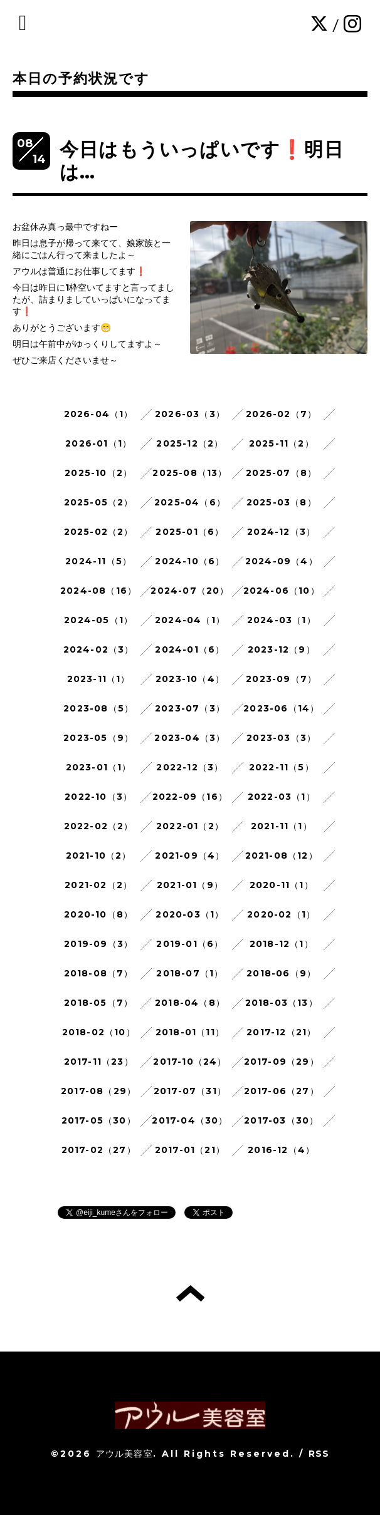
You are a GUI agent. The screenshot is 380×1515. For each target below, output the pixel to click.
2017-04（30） (190, 1120)
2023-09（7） (281, 679)
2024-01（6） (189, 649)
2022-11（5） (281, 767)
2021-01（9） (190, 885)
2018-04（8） (190, 1002)
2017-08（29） (98, 1091)
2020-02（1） (281, 914)
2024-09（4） (281, 561)
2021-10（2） (99, 855)
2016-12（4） (281, 1150)
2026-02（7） (281, 414)
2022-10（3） (98, 796)
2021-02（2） (98, 885)
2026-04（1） (99, 414)
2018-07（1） (189, 973)
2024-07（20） (189, 590)
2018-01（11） (190, 1032)
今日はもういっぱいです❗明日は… (202, 161)
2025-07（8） (281, 472)
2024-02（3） (98, 649)
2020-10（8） (98, 914)
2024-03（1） (281, 620)
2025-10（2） (98, 472)
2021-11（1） (281, 826)
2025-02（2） (99, 531)
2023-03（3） (281, 737)
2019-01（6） (189, 943)
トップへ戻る (190, 1293)
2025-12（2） (189, 443)
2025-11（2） (281, 443)
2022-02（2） (99, 826)
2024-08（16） (98, 590)
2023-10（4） (190, 679)
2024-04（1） (190, 620)
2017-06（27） (281, 1091)
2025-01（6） (190, 531)
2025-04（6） (190, 502)
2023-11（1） (98, 679)
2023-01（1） (99, 767)
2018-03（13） (281, 1002)
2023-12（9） (281, 649)
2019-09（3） (98, 943)
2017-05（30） (98, 1120)
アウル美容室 (124, 1453)
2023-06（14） (281, 708)
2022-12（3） (189, 767)
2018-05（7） (98, 1002)
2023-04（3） (189, 737)
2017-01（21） (190, 1150)
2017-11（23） (99, 1061)
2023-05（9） (98, 737)
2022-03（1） (281, 796)
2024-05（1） (98, 620)
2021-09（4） (189, 855)
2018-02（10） (98, 1032)
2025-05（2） (99, 502)
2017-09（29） (281, 1061)
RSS (319, 1453)
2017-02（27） (98, 1150)
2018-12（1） (282, 943)
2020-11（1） (282, 885)
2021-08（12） (281, 855)
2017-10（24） (189, 1061)
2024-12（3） (281, 531)
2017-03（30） (281, 1120)
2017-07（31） (190, 1091)
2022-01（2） (190, 826)
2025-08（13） (189, 472)
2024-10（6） (189, 561)
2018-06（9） (281, 973)
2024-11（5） (98, 561)
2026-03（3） (190, 414)
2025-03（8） (281, 502)
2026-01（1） (98, 443)
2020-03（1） (190, 914)
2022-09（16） (190, 796)
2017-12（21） (281, 1032)
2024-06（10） (281, 590)
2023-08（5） (98, 708)
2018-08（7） (99, 973)
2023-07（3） (190, 708)
